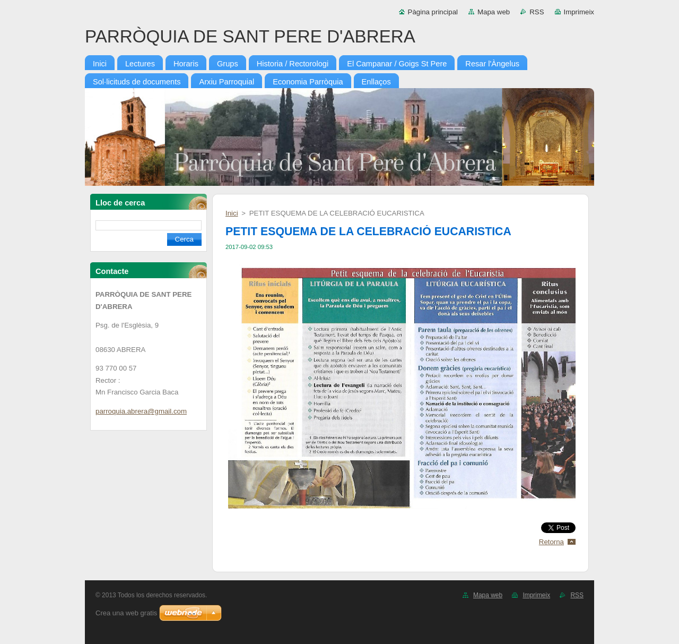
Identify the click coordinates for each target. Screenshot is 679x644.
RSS (536, 12)
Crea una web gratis (126, 613)
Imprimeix (579, 12)
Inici (231, 213)
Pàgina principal (433, 12)
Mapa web (493, 12)
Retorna (551, 542)
